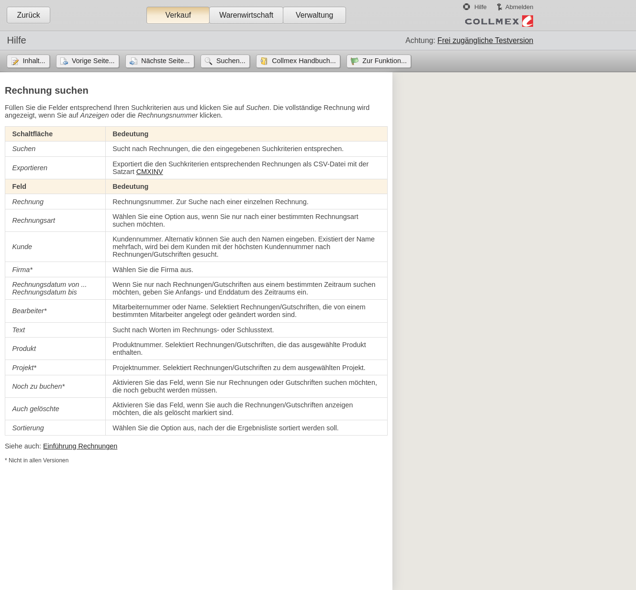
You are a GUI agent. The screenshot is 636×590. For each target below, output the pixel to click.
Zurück (28, 15)
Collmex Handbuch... (304, 61)
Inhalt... (33, 61)
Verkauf (178, 15)
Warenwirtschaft (246, 15)
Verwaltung (314, 15)
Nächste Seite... (165, 61)
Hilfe (480, 7)
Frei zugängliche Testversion (485, 40)
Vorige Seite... (93, 61)
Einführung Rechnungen (80, 446)
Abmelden (519, 7)
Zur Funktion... (384, 61)
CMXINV (149, 171)
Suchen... (230, 61)
